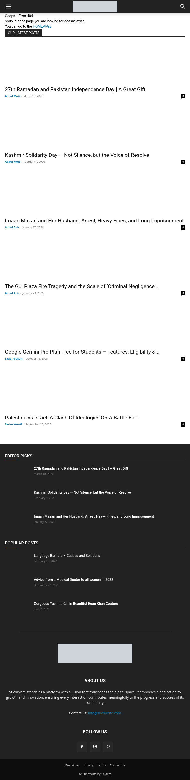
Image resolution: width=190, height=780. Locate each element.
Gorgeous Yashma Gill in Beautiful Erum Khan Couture (76, 604)
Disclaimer (72, 765)
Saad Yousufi (13, 358)
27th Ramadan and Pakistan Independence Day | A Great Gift (75, 89)
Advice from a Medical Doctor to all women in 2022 (73, 580)
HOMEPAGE (42, 26)
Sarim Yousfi (13, 424)
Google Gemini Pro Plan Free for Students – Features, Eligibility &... (82, 352)
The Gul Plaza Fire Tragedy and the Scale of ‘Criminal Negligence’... (82, 286)
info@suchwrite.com (104, 713)
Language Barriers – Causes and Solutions (67, 556)
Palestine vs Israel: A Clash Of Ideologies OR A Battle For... (72, 418)
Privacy (89, 765)
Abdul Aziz (12, 227)
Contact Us (117, 765)
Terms (101, 765)
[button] (8, 6)
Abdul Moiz (12, 96)
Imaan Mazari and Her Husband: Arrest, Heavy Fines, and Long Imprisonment (94, 221)
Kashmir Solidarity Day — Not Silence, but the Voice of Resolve (77, 155)
